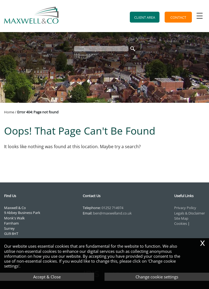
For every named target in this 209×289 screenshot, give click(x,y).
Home (9, 112)
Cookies (180, 223)
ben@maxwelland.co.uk (112, 213)
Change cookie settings (157, 276)
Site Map (181, 218)
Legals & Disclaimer (189, 213)
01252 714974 (112, 207)
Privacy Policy (185, 207)
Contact (178, 17)
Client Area (144, 17)
